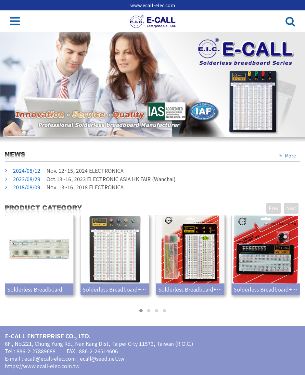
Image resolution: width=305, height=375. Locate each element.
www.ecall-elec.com (152, 5)
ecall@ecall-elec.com (50, 358)
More (290, 155)
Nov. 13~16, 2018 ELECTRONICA (68, 187)
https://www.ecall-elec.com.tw (42, 366)
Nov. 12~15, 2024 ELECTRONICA (68, 170)
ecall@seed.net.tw (102, 358)
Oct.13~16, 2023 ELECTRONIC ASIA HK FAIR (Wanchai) (94, 179)
